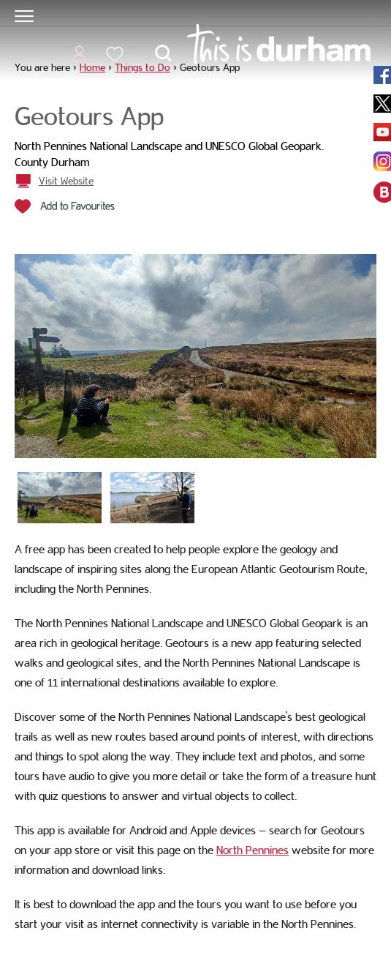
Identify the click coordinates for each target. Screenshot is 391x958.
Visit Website (66, 180)
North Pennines (252, 849)
